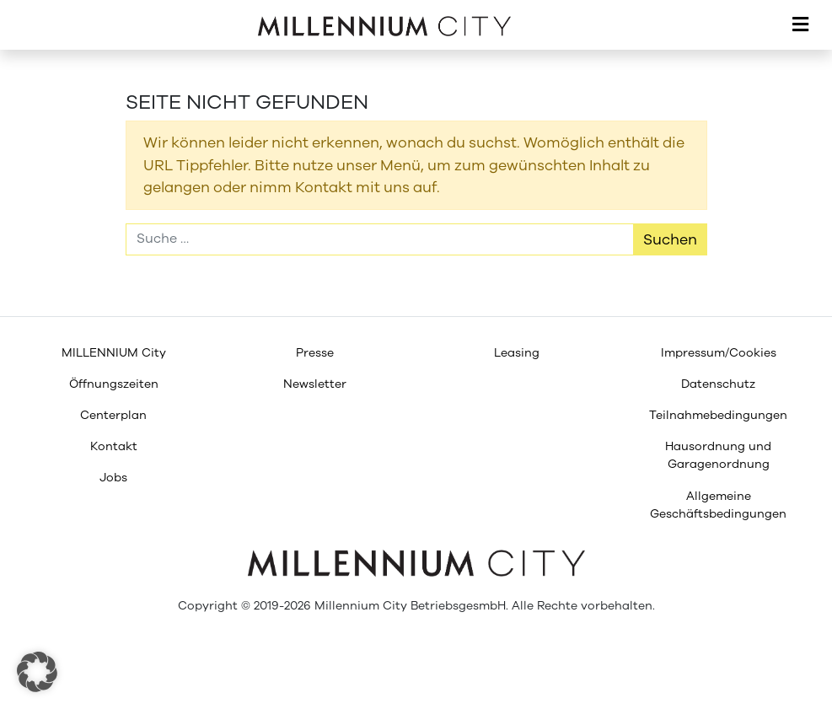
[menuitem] (113, 352)
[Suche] (380, 239)
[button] (37, 672)
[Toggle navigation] (800, 25)
